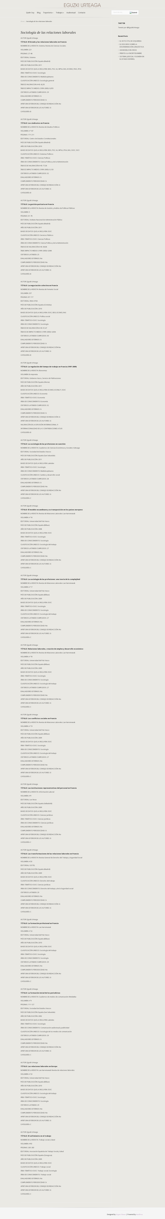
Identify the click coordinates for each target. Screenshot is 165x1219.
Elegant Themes (121, 1214)
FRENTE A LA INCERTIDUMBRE (131, 53)
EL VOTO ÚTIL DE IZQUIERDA (130, 41)
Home (23, 21)
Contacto (81, 13)
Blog (38, 13)
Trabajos (60, 13)
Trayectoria (48, 13)
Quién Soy (30, 13)
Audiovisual (71, 13)
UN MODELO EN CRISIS (128, 50)
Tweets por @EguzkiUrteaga (128, 27)
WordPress (139, 1214)
